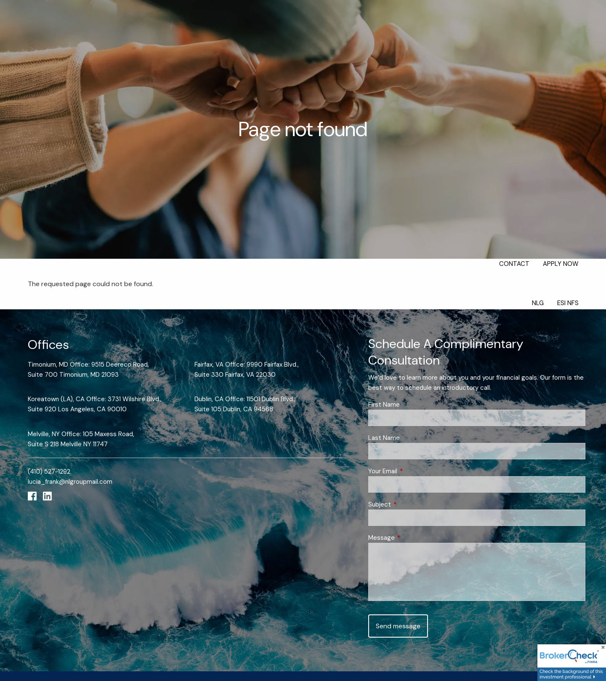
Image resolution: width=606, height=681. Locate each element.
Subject (410, 504)
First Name (384, 404)
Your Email (413, 471)
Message (412, 538)
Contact (514, 264)
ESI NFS (568, 303)
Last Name (384, 438)
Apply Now (561, 264)
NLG (538, 303)
